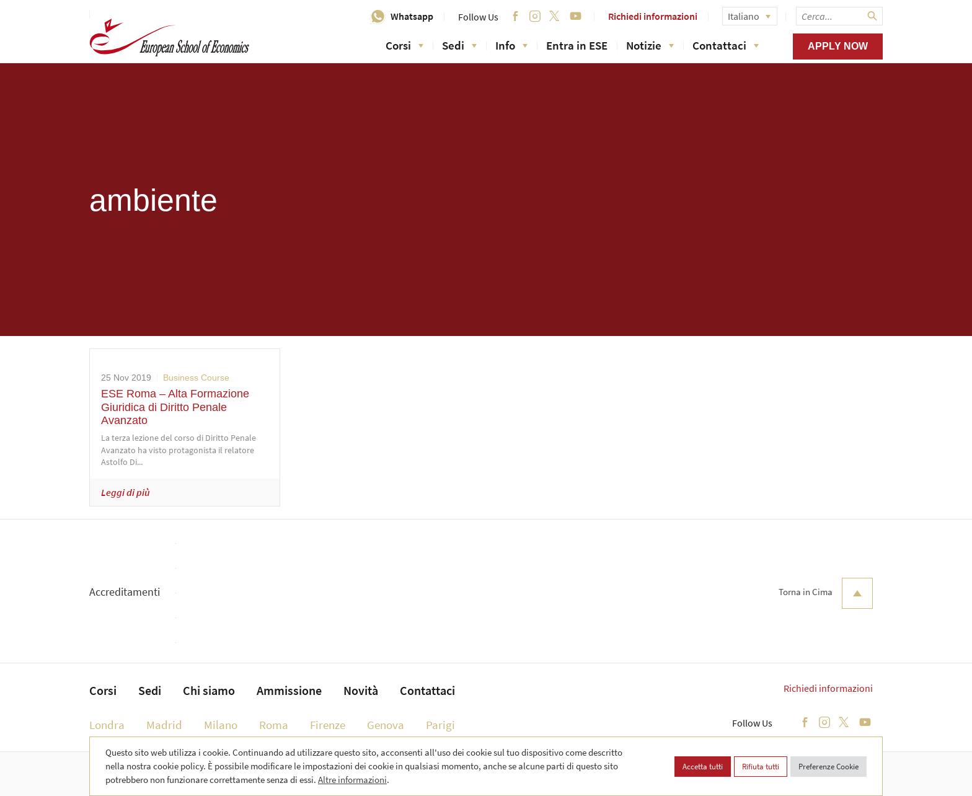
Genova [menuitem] (385, 724)
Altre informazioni (352, 779)
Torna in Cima (826, 593)
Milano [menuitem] (220, 724)
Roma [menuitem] (273, 724)
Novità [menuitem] (360, 690)
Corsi (404, 45)
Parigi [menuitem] (440, 724)
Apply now (838, 46)
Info (511, 45)
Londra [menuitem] (107, 724)
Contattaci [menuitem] (427, 690)
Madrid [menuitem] (164, 724)
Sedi (459, 45)
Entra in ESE (577, 45)
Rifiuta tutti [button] (760, 766)
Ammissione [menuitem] (289, 690)
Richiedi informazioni (652, 16)
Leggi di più (125, 492)
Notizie (650, 45)
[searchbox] (839, 16)
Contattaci (725, 45)
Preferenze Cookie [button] (828, 766)
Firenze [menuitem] (327, 724)
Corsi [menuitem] (103, 690)
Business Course (196, 378)
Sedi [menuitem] (149, 690)
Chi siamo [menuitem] (209, 690)
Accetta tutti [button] (703, 766)
